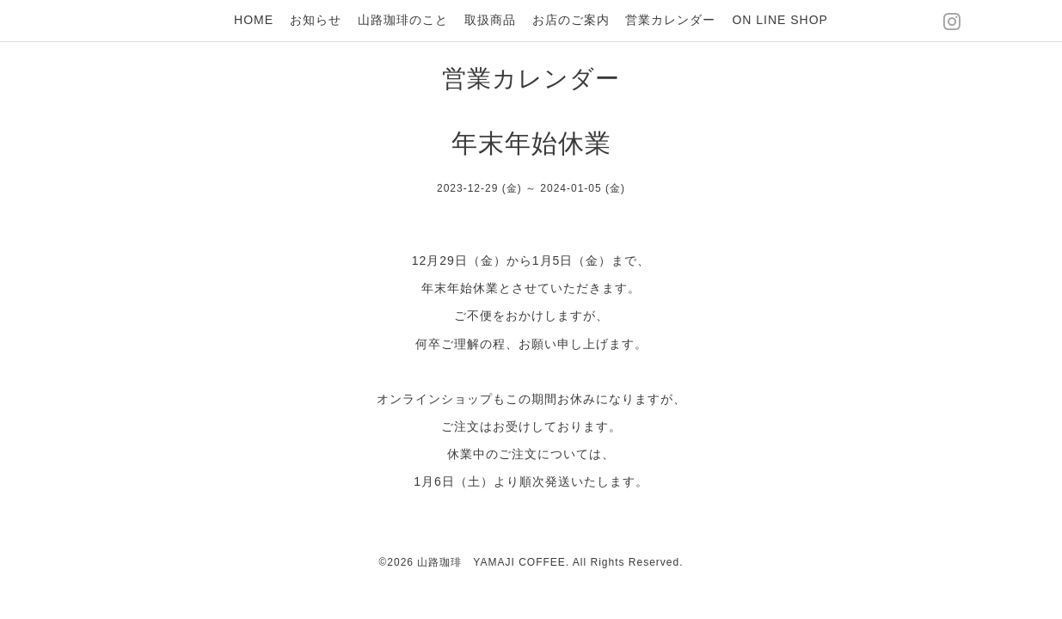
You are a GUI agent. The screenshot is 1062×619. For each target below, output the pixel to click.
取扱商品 (490, 20)
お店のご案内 (571, 20)
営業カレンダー (670, 20)
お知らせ (315, 20)
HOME (253, 20)
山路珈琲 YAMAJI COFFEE (491, 562)
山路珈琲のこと (403, 20)
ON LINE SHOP (780, 20)
